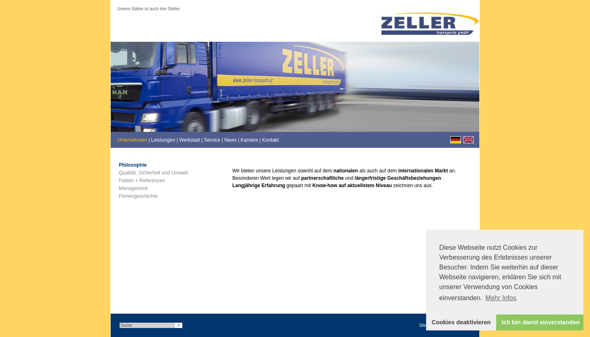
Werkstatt (189, 140)
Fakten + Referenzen (142, 180)
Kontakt (270, 140)
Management (133, 188)
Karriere (249, 140)
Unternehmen (132, 140)
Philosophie (133, 165)
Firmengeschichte (138, 196)
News (230, 140)
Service (212, 140)
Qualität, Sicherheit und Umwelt (153, 173)
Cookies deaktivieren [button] (461, 322)
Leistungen (163, 140)
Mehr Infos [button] (501, 297)
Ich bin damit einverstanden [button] (541, 322)
